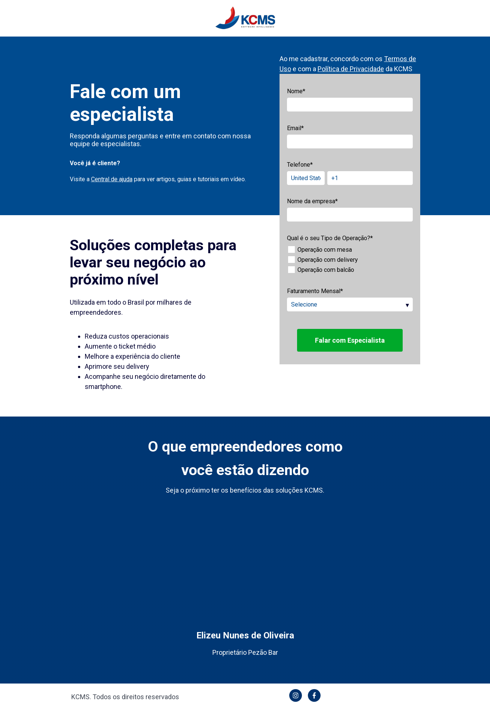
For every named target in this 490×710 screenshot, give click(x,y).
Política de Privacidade (351, 69)
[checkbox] (350, 260)
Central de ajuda (111, 179)
